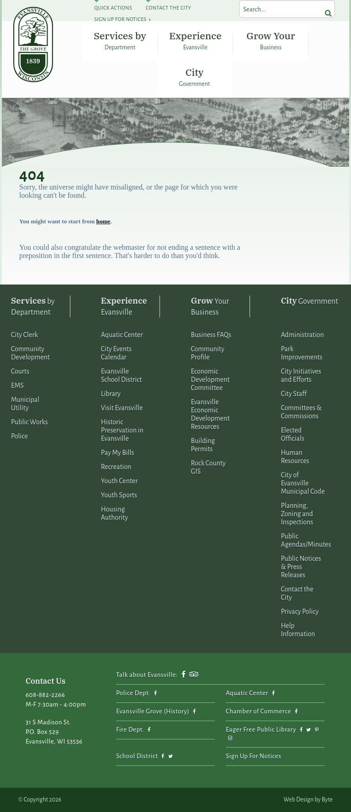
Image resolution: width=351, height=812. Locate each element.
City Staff (293, 393)
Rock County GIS (208, 467)
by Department (33, 305)
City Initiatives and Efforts (301, 375)
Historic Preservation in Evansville (122, 430)
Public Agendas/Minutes (306, 540)
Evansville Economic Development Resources (210, 414)
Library (111, 393)
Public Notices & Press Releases (301, 567)
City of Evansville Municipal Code (302, 483)
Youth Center (119, 481)
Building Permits (203, 445)
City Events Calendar (116, 353)
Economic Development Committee (210, 379)
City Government (194, 76)
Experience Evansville (195, 40)
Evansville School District (121, 375)
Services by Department (120, 40)
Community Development (30, 353)
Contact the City (297, 593)
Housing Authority (114, 513)
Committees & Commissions (301, 412)
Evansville (124, 305)
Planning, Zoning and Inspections (297, 514)
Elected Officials (292, 434)
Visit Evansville (122, 407)
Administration (302, 334)
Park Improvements (301, 353)
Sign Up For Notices (120, 19)
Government (309, 300)
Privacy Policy (300, 611)
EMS (17, 385)
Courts (20, 371)
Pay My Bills (117, 452)
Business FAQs (211, 334)
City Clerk (24, 334)
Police (19, 436)
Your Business (210, 305)
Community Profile (207, 353)
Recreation (116, 466)
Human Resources (295, 456)
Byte (327, 799)
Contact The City (168, 8)
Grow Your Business (270, 40)
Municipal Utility (25, 403)
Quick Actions (113, 8)
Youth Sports (119, 495)
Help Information (298, 630)
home (103, 221)
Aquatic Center (122, 334)
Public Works (29, 422)
